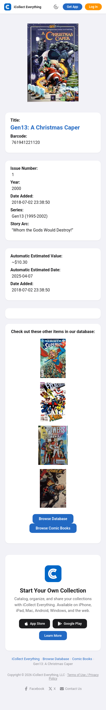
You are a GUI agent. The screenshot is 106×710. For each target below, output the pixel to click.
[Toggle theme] (56, 7)
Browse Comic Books (53, 528)
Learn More (52, 635)
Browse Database (53, 519)
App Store (34, 623)
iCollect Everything (26, 659)
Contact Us (71, 688)
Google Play (70, 623)
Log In (93, 7)
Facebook (34, 688)
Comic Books (82, 659)
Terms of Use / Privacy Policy (73, 676)
